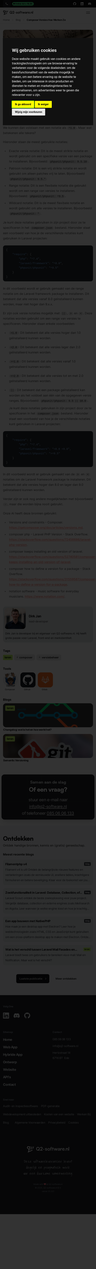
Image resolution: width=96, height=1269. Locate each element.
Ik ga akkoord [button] (23, 104)
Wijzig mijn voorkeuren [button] (28, 111)
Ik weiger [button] (43, 104)
